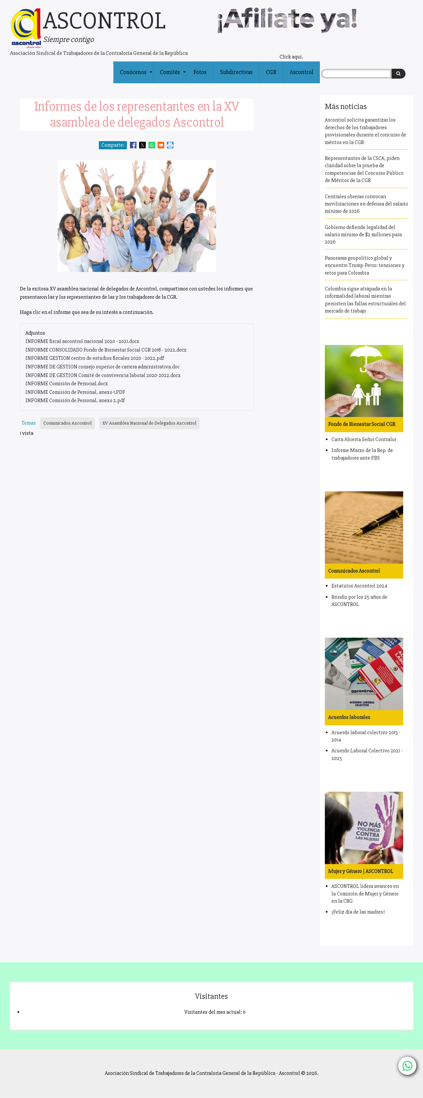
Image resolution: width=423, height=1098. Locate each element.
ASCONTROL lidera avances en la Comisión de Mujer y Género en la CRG (365, 893)
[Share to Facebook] (133, 145)
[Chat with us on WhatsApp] (407, 1066)
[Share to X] (142, 145)
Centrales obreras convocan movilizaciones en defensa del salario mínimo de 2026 (366, 204)
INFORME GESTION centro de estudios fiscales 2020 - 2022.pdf (94, 358)
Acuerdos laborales (349, 717)
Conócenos (136, 76)
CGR (271, 72)
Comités (173, 76)
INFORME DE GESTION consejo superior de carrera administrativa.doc (102, 366)
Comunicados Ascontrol (67, 423)
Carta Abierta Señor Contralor (363, 439)
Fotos (200, 72)
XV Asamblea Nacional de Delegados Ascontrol (149, 423)
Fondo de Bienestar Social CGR (361, 424)
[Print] (170, 145)
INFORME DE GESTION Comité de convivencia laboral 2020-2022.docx (103, 375)
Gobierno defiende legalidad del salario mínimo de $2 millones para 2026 (363, 235)
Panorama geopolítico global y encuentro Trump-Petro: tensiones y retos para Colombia (364, 265)
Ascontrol (301, 72)
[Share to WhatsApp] (151, 145)
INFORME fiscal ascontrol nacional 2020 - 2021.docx (82, 341)
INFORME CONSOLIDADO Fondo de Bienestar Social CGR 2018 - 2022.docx (106, 350)
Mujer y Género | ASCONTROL (360, 871)
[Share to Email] (161, 145)
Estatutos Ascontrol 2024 (359, 586)
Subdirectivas (236, 72)
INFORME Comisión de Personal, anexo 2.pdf (75, 400)
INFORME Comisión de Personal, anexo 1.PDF (75, 392)
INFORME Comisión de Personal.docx (66, 383)
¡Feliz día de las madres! (358, 912)
